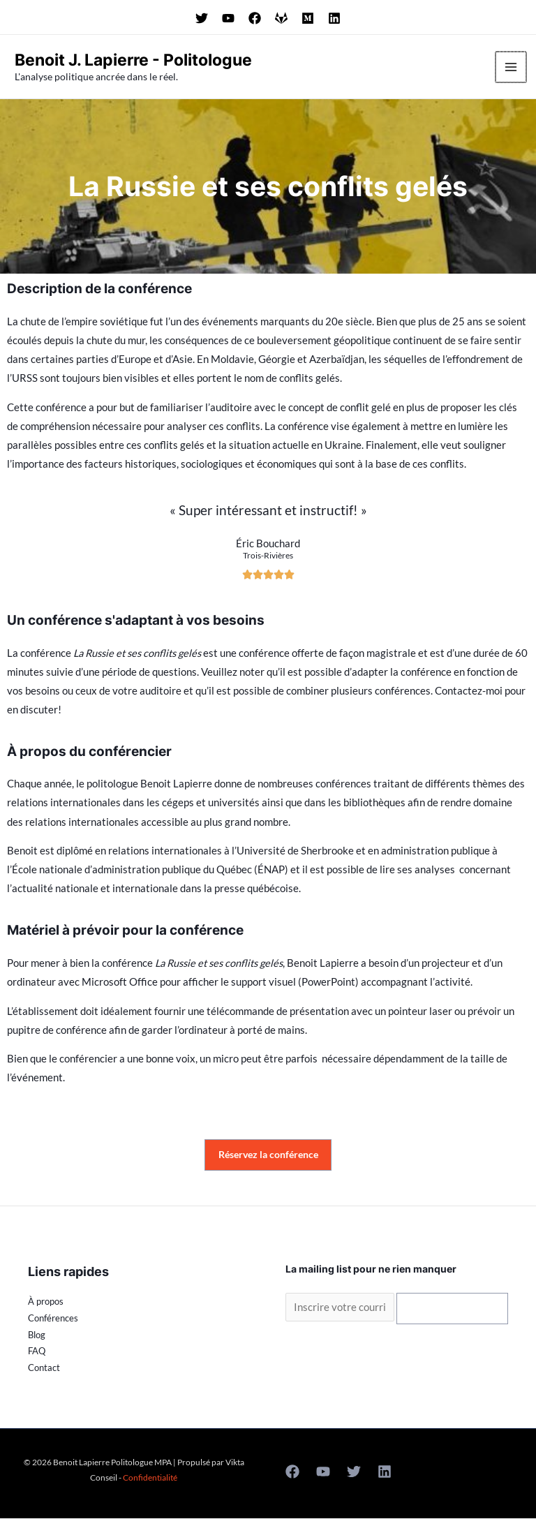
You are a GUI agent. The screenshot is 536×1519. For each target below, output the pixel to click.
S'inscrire (452, 1308)
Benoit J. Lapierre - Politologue (145, 59)
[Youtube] (323, 1472)
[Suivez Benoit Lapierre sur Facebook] (254, 18)
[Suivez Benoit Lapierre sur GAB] (281, 18)
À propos (46, 1301)
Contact (44, 1368)
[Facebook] (292, 1472)
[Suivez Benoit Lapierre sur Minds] (308, 18)
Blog (36, 1335)
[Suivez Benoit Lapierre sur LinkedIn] (334, 18)
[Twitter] (354, 1472)
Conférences (53, 1318)
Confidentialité (150, 1478)
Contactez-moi (468, 691)
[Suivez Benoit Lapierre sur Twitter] (201, 18)
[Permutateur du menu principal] (511, 67)
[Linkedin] (385, 1472)
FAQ (36, 1351)
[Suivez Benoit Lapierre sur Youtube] (228, 18)
